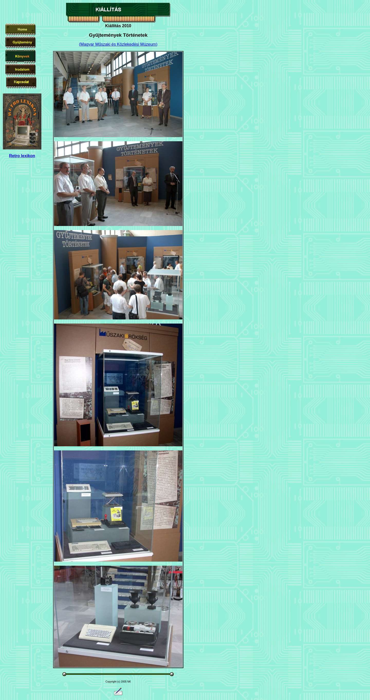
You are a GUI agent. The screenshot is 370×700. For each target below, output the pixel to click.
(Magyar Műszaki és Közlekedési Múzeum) (118, 44)
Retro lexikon (22, 156)
